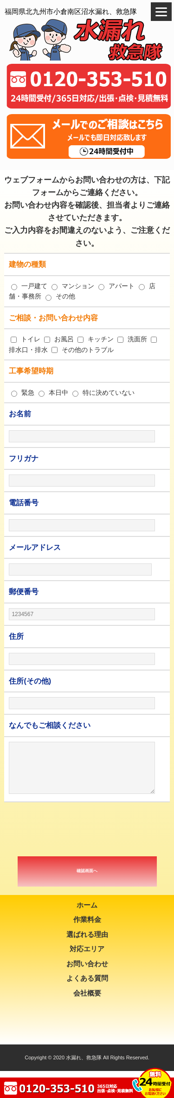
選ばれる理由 (87, 934)
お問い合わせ (87, 964)
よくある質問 (87, 978)
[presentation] (87, 829)
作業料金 (87, 919)
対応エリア (87, 949)
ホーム (87, 905)
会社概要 (87, 993)
